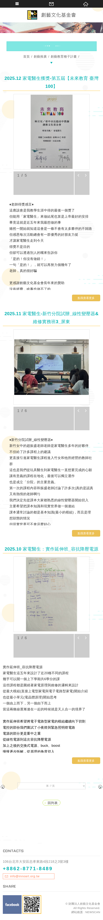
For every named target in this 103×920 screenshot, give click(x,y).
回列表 (51, 803)
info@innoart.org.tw (25, 876)
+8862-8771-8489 (28, 868)
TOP (51, 917)
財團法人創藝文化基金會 (51, 15)
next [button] (85, 175)
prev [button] (78, 175)
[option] (51, 132)
